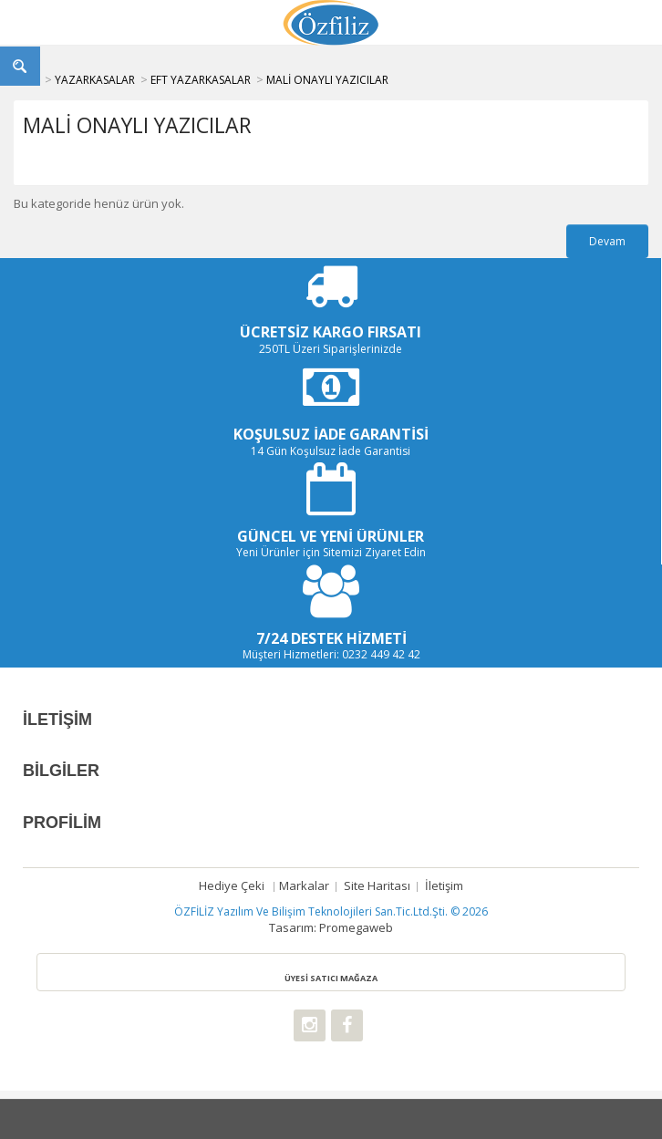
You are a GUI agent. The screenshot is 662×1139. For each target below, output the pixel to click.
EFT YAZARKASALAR (200, 80)
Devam (607, 241)
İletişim (444, 885)
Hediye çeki (231, 885)
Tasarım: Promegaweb (331, 927)
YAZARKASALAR (95, 80)
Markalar (304, 885)
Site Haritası (377, 885)
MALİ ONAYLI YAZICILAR (327, 80)
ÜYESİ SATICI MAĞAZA (331, 978)
